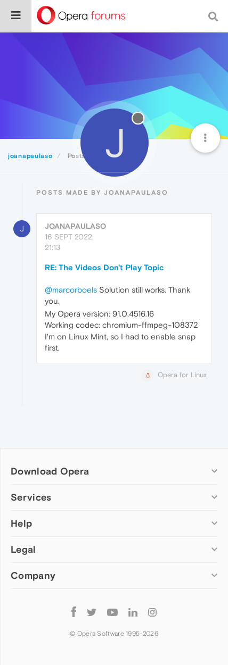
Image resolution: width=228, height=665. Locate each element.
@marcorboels (71, 289)
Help (21, 523)
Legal (23, 549)
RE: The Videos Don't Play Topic (104, 267)
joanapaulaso (75, 226)
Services (31, 497)
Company (33, 575)
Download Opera (50, 471)
